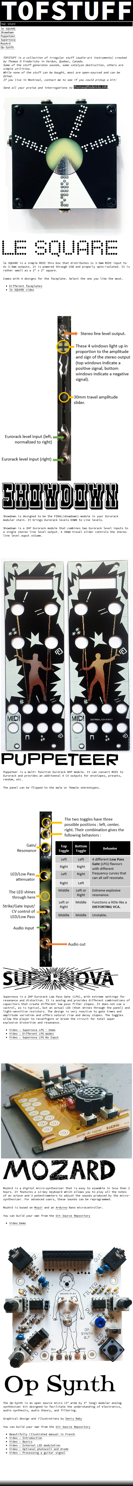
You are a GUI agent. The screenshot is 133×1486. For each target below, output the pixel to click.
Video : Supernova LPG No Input (34, 1037)
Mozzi (38, 1207)
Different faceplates (25, 286)
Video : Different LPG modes (31, 1033)
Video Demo (17, 1223)
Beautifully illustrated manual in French (42, 1434)
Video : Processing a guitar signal (37, 1453)
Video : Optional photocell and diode (38, 1449)
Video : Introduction (25, 1438)
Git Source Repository (73, 1216)
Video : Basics (20, 1441)
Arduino (61, 1207)
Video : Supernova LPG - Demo (32, 1030)
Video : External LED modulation (34, 1445)
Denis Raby (74, 1418)
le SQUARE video (21, 290)
